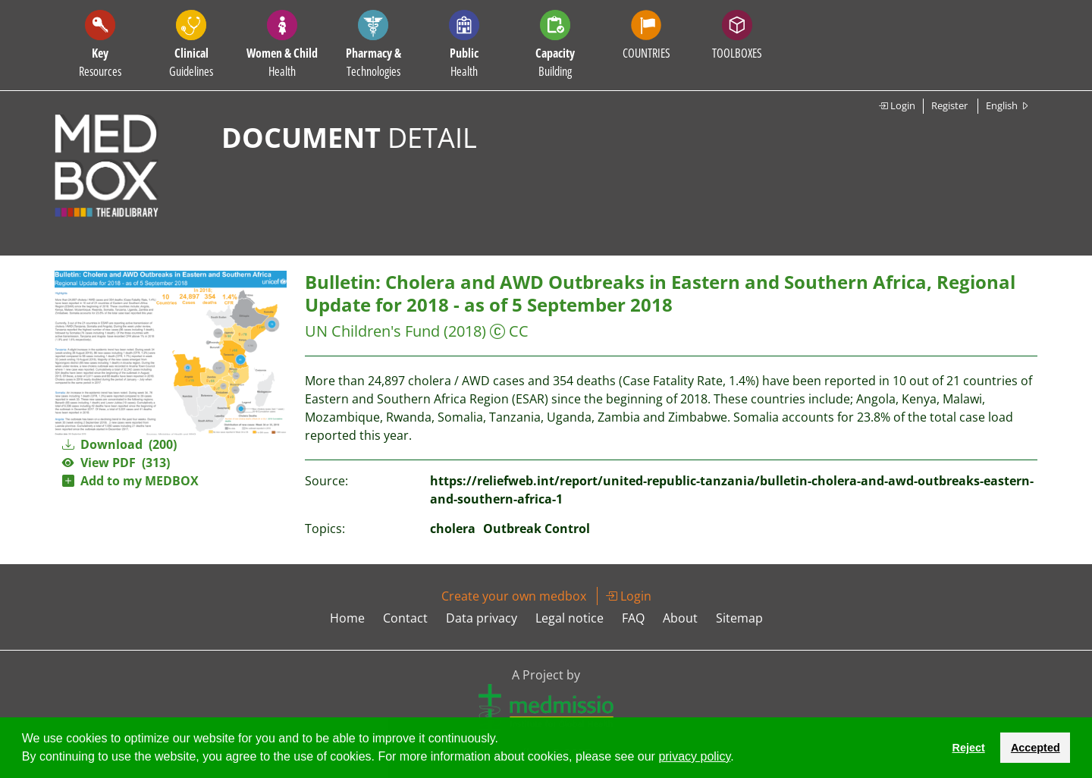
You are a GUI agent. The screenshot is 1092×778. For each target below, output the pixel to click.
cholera (452, 528)
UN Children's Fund (372, 331)
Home (347, 618)
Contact (405, 618)
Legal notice (569, 618)
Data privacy (481, 618)
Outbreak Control (536, 528)
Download (119, 444)
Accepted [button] (1035, 748)
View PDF (116, 462)
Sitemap (739, 618)
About (680, 618)
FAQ (633, 618)
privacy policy (694, 756)
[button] (739, 758)
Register (949, 105)
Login (896, 105)
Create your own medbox (513, 596)
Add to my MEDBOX (130, 480)
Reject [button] (968, 748)
